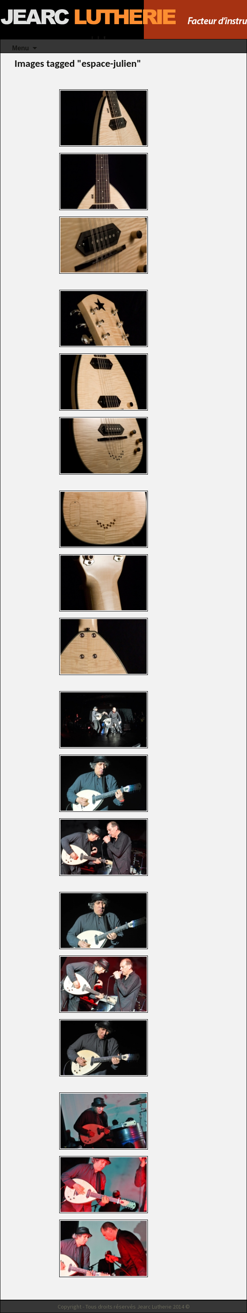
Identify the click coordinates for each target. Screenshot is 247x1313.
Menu (20, 48)
